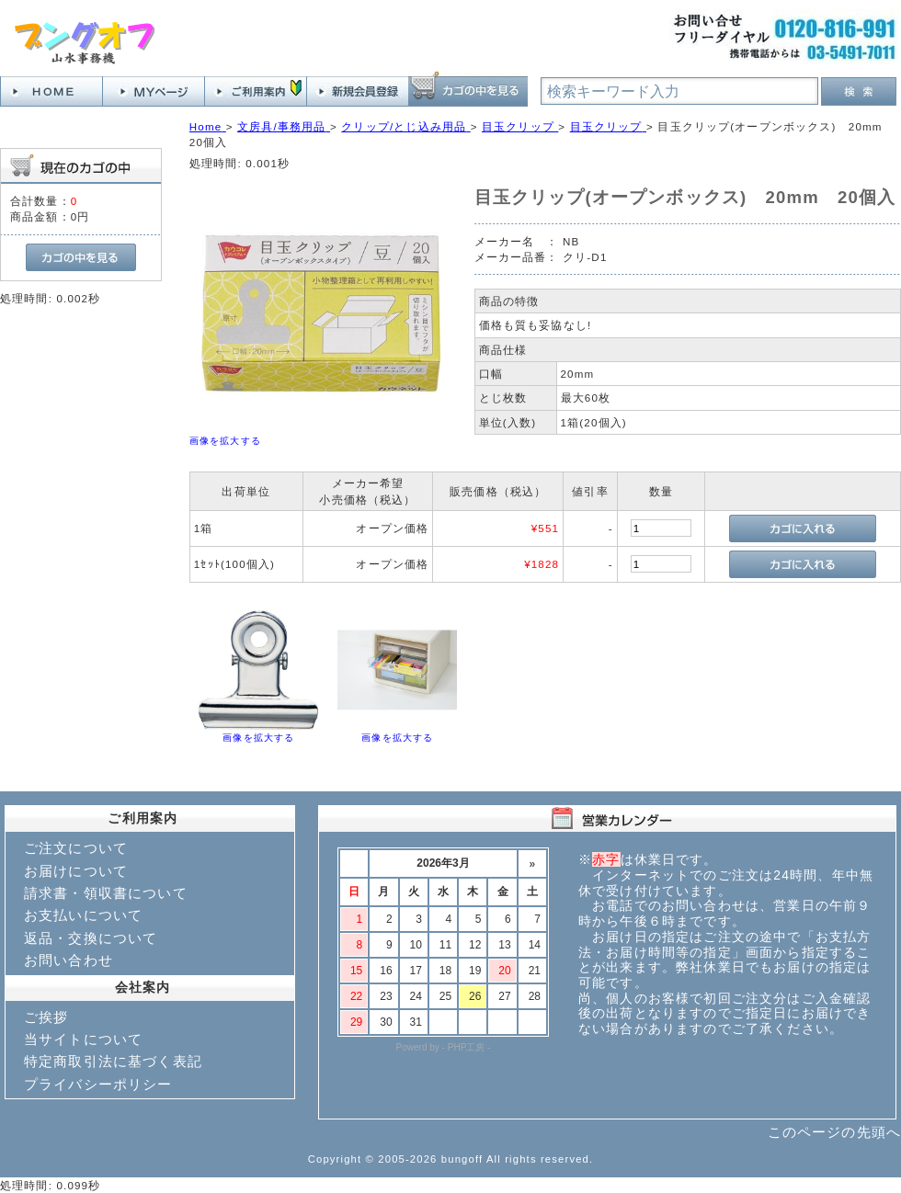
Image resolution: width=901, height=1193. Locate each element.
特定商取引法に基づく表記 (113, 1061)
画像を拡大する (225, 441)
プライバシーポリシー (98, 1084)
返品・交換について (90, 938)
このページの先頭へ (834, 1132)
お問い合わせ (68, 960)
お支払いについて (83, 915)
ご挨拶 (46, 1017)
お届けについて (76, 871)
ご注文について (76, 848)
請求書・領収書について (106, 893)
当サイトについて (83, 1039)
